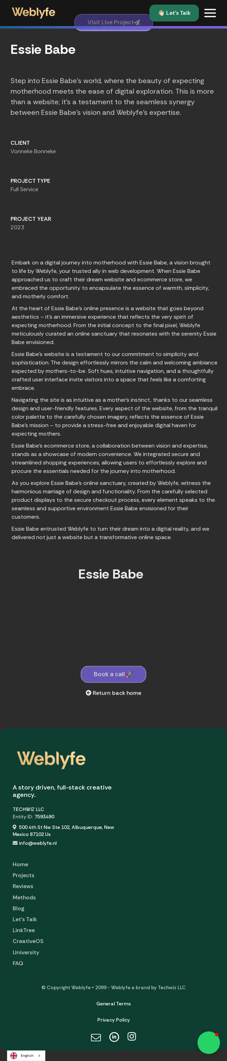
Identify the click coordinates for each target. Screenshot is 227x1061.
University (26, 952)
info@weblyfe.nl (38, 843)
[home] (32, 13)
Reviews (23, 886)
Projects (23, 875)
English (22, 1055)
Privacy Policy (113, 1020)
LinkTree (24, 930)
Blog (18, 908)
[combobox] (26, 1055)
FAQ (18, 963)
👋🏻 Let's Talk (174, 13)
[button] (210, 13)
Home (20, 864)
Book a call (113, 683)
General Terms (113, 1003)
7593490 (44, 816)
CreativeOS (28, 941)
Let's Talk (25, 919)
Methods (24, 897)
